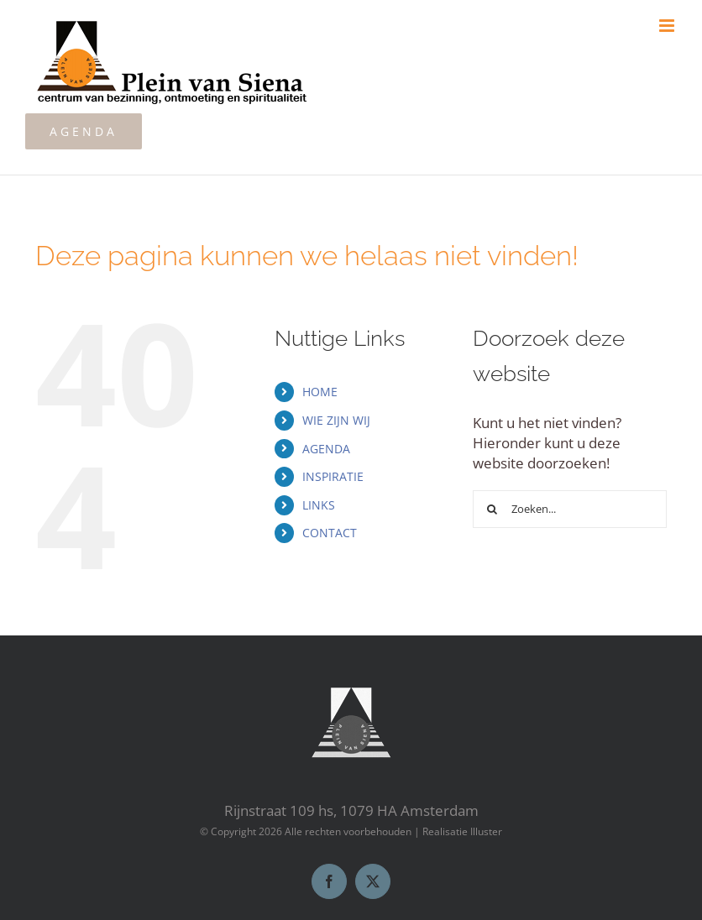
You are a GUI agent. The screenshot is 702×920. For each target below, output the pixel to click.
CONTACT (329, 533)
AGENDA (326, 449)
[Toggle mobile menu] (668, 25)
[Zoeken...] (570, 509)
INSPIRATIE (333, 476)
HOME (320, 392)
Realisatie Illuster (462, 831)
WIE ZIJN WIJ (336, 420)
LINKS (318, 505)
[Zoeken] (492, 509)
